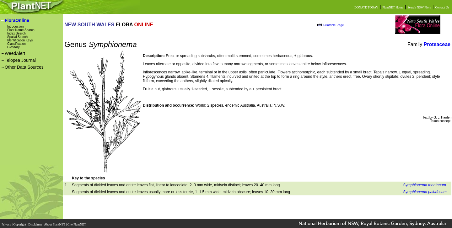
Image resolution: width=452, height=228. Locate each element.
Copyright (20, 222)
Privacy (7, 222)
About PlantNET (55, 222)
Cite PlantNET (77, 222)
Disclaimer (35, 222)
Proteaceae (437, 44)
